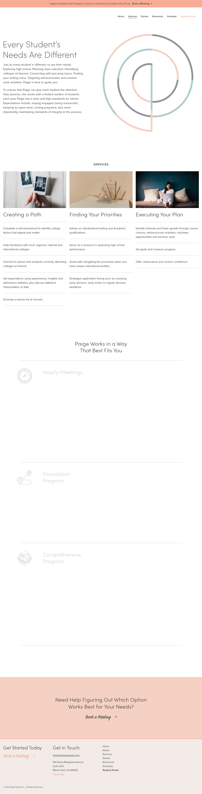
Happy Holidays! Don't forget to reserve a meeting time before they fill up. (101, 3)
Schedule (172, 16)
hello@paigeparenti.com (66, 755)
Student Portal (188, 16)
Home (106, 746)
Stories (144, 16)
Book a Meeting (101, 717)
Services (132, 16)
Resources (157, 16)
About (121, 16)
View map (58, 774)
